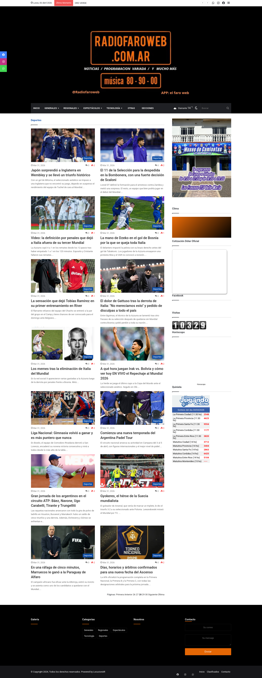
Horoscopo (201, 384)
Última (161, 594)
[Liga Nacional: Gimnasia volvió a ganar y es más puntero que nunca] (63, 408)
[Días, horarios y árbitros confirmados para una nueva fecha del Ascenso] (132, 542)
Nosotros (139, 619)
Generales (51, 108)
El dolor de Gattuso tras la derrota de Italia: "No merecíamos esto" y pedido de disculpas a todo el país (131, 306)
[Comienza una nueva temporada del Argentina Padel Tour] (132, 408)
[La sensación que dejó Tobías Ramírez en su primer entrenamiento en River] (63, 276)
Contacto (190, 619)
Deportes (103, 636)
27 (137, 594)
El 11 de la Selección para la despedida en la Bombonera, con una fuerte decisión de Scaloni (132, 175)
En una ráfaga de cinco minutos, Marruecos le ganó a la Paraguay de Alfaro (58, 572)
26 (134, 594)
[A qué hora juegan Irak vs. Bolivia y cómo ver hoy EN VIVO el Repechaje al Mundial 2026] (132, 343)
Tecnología (113, 108)
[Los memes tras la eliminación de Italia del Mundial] (63, 343)
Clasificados (213, 671)
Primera (120, 594)
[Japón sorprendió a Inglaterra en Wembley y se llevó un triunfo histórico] (63, 145)
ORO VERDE (81, 3)
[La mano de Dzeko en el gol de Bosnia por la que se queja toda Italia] (132, 213)
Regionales (70, 108)
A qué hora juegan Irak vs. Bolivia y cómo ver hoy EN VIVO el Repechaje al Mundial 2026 (131, 373)
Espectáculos (91, 108)
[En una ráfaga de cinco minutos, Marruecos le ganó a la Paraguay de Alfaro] (63, 542)
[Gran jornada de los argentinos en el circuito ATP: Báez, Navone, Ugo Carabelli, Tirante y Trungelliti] (63, 471)
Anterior (128, 594)
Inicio (36, 108)
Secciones (147, 108)
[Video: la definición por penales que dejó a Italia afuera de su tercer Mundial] (63, 213)
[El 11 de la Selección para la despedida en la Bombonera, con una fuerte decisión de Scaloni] (132, 145)
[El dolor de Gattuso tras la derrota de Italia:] (132, 276)
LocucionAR (99, 671)
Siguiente (153, 594)
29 (143, 594)
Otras (131, 108)
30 (146, 594)
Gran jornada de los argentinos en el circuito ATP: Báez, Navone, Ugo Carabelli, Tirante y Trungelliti (58, 501)
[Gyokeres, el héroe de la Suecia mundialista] (132, 471)
